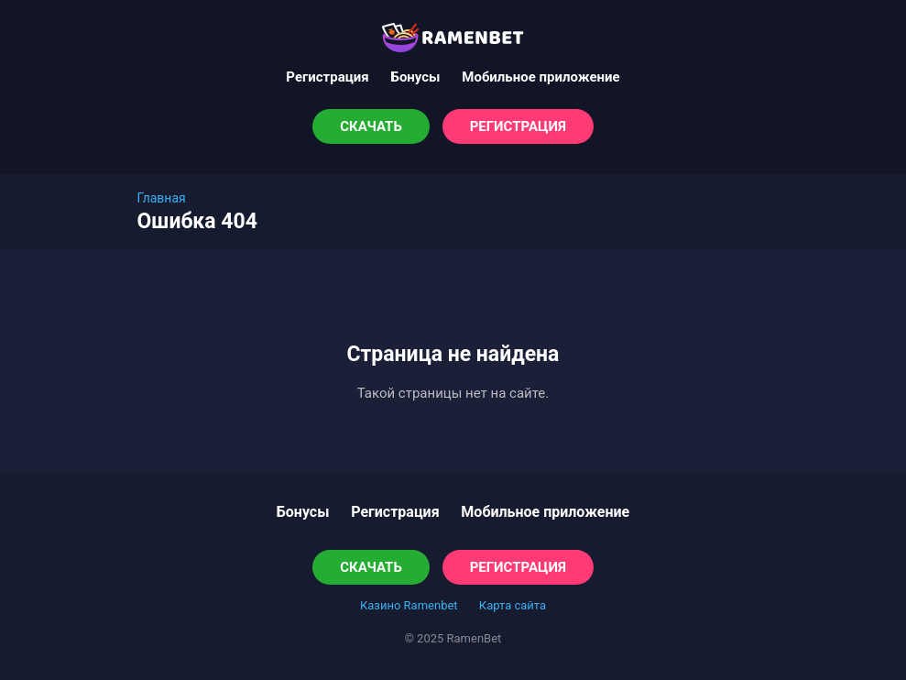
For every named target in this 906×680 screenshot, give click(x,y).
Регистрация (327, 77)
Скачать (371, 126)
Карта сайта (512, 605)
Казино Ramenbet (409, 605)
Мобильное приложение (540, 77)
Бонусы (416, 77)
